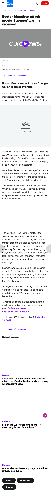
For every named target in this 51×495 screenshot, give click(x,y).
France (5, 375)
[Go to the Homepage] (10, 3)
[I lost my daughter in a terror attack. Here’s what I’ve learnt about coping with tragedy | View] (25, 381)
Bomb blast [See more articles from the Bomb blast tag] (25, 480)
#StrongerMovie (17, 308)
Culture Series (20, 10)
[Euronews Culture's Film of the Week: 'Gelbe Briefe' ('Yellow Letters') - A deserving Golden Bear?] (25, 426)
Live (45, 3)
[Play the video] (25, 43)
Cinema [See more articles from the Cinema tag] (9, 487)
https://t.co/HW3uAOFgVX (15, 311)
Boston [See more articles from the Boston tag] (9, 480)
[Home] (3, 10)
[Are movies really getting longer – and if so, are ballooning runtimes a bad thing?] (25, 469)
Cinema (32, 10)
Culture (9, 10)
